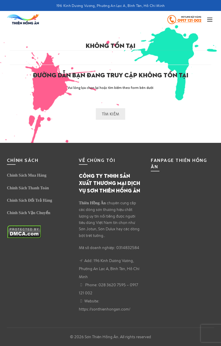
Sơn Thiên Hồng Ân (101, 336)
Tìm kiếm (110, 114)
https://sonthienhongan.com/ (104, 309)
